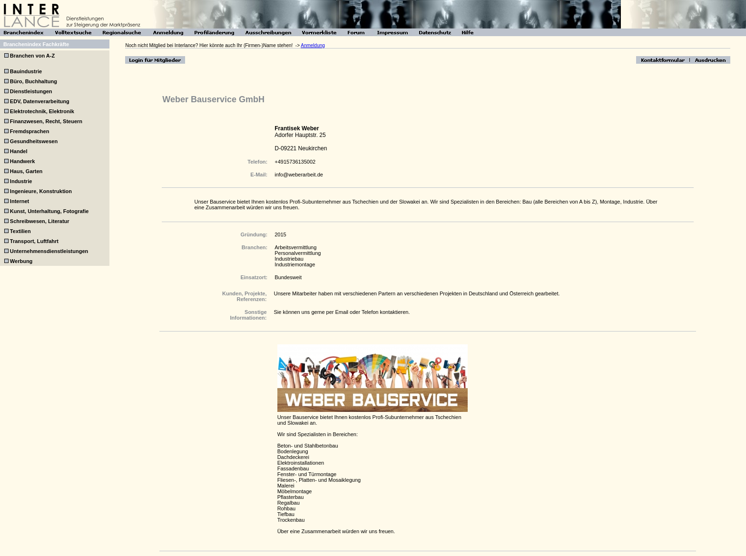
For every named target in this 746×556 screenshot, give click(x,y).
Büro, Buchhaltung (33, 81)
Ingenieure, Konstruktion (41, 191)
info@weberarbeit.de (299, 174)
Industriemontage (295, 264)
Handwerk (22, 161)
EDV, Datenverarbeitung (39, 101)
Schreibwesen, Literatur (39, 221)
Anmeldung (313, 45)
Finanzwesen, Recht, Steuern (46, 121)
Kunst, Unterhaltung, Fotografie (49, 211)
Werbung (21, 261)
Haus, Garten (26, 171)
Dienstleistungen (31, 91)
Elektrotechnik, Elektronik (42, 111)
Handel (19, 151)
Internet (19, 201)
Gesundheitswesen (34, 141)
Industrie (21, 181)
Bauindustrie (26, 71)
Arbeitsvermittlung (295, 247)
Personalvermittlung (298, 253)
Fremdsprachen (29, 131)
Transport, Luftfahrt (34, 241)
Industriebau (289, 259)
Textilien (20, 231)
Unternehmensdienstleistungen (49, 251)
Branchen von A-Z (32, 56)
